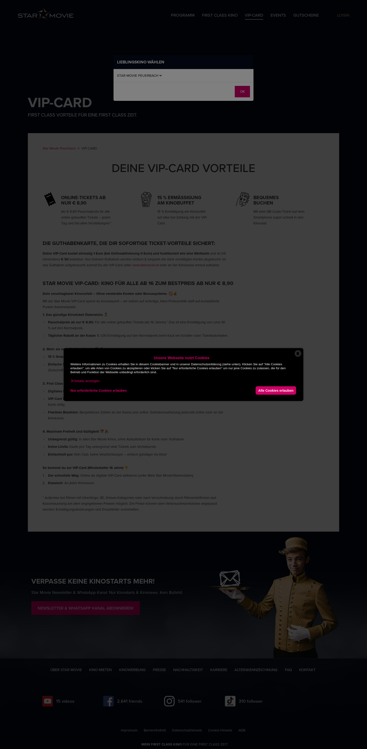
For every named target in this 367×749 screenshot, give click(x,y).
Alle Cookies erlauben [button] (275, 390)
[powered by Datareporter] (298, 356)
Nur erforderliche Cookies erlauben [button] (98, 390)
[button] (84, 381)
